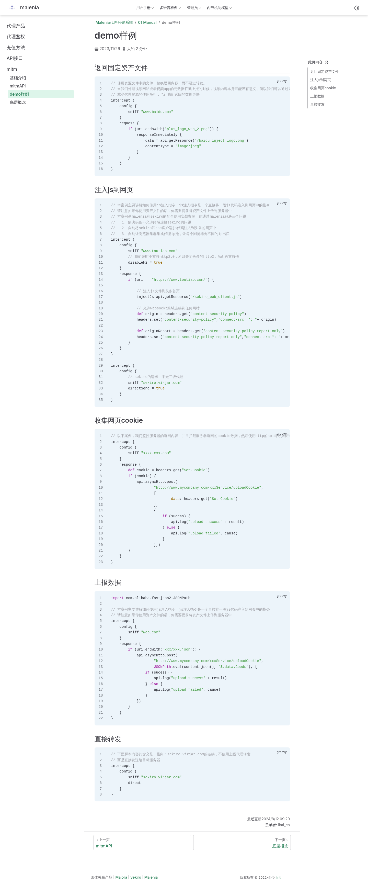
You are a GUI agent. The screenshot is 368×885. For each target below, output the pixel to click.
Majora (121, 877)
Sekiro (135, 877)
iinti (278, 877)
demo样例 (19, 94)
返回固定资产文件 (324, 71)
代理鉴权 (16, 36)
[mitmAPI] (142, 842)
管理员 (193, 8)
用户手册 (144, 8)
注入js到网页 (320, 79)
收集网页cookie (323, 88)
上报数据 (317, 96)
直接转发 (317, 104)
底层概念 (18, 102)
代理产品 (16, 25)
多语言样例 (171, 8)
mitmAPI (18, 85)
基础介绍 (18, 77)
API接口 (15, 58)
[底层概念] (242, 842)
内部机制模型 (219, 8)
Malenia (151, 877)
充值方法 (16, 47)
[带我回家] (23, 8)
